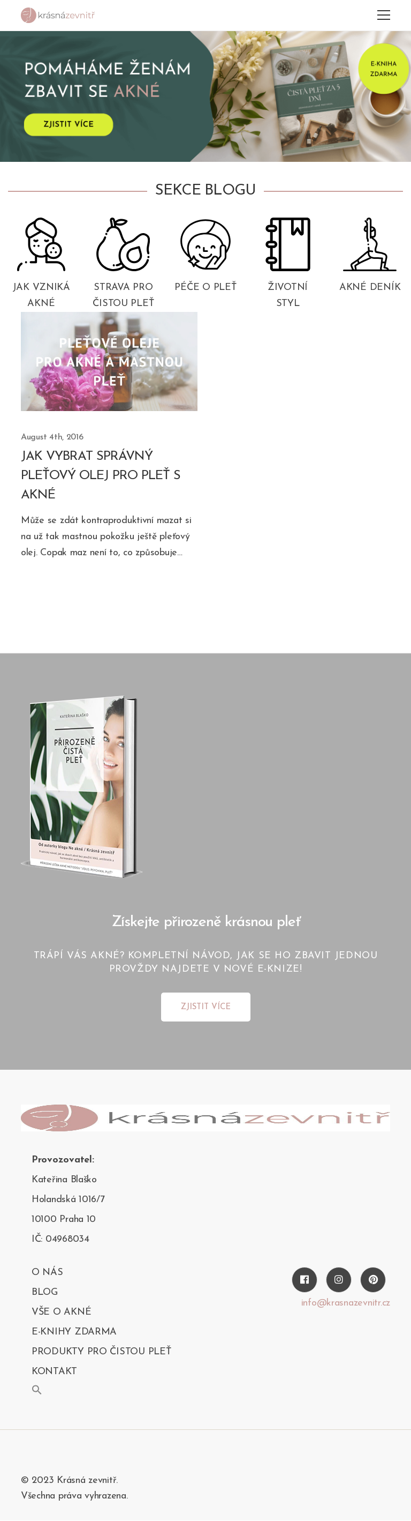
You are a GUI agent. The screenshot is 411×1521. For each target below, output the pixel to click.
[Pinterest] (373, 1280)
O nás (47, 1273)
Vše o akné (61, 1312)
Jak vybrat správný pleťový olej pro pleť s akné (100, 476)
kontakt (54, 1372)
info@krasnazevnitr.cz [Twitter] (345, 1303)
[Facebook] (304, 1280)
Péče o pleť (205, 287)
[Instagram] (339, 1280)
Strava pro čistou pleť (123, 295)
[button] (37, 1389)
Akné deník (369, 287)
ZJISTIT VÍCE (206, 1007)
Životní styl (288, 295)
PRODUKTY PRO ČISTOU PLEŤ (101, 1352)
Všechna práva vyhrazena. (74, 1496)
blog (45, 1292)
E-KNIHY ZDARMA (74, 1332)
